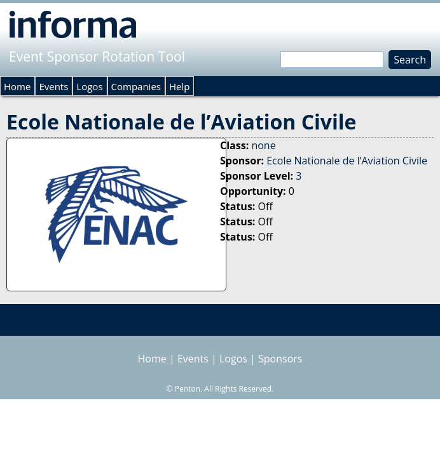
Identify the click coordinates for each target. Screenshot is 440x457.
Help (179, 86)
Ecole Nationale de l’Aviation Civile (346, 161)
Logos (89, 86)
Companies (136, 86)
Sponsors (280, 359)
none (263, 145)
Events (53, 86)
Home (17, 86)
